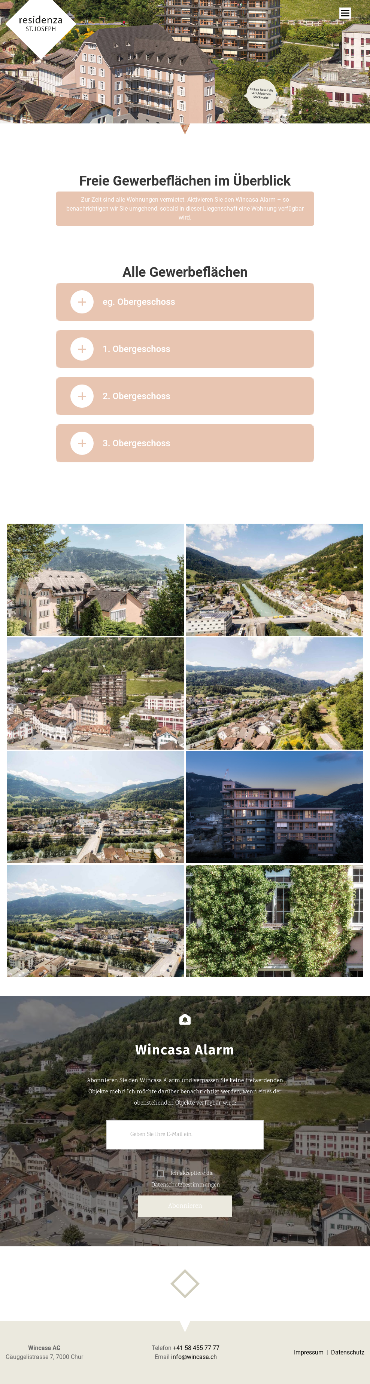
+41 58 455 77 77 (196, 1347)
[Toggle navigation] (345, 13)
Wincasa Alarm (256, 199)
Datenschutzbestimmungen (185, 1185)
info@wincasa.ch (194, 1356)
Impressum (309, 1352)
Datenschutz (347, 1352)
